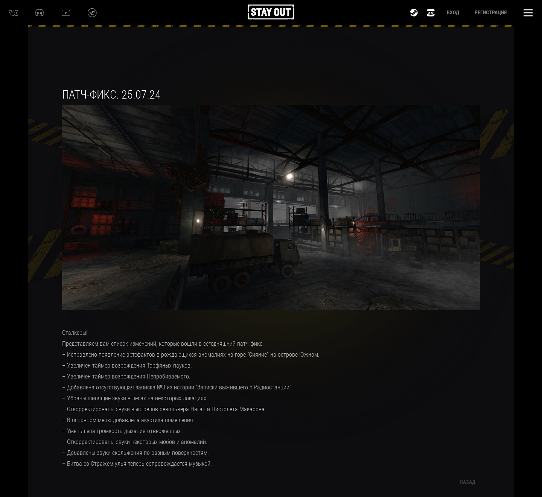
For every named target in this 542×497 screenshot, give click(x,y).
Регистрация (491, 12)
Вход (453, 12)
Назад (467, 482)
